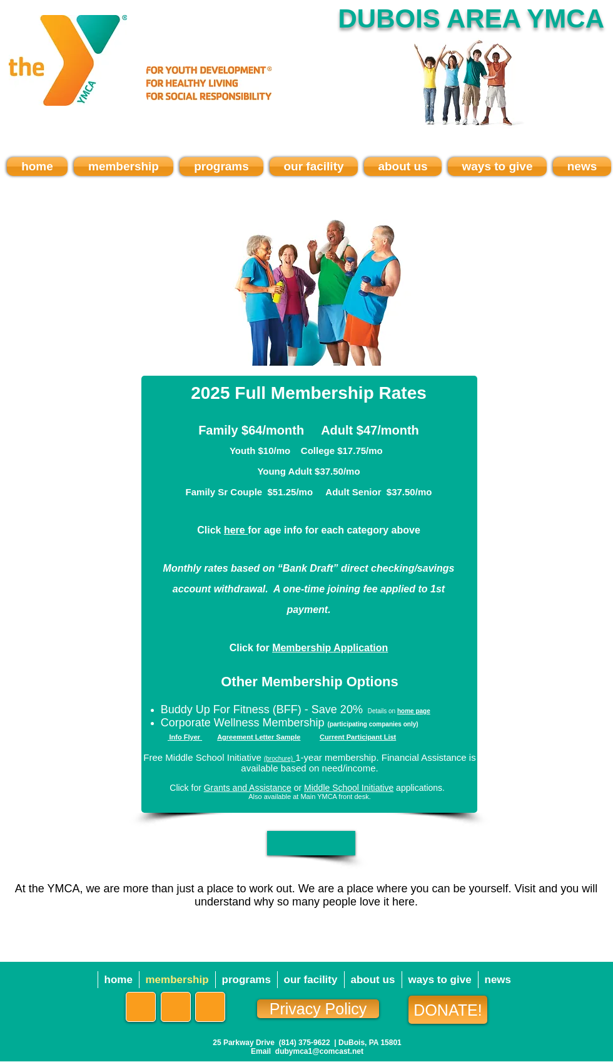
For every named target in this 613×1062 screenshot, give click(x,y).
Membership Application (330, 647)
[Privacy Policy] (318, 1008)
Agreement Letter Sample (258, 737)
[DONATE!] (447, 1010)
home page (413, 711)
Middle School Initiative (348, 788)
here (236, 530)
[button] (311, 843)
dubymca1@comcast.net (319, 1051)
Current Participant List (358, 737)
